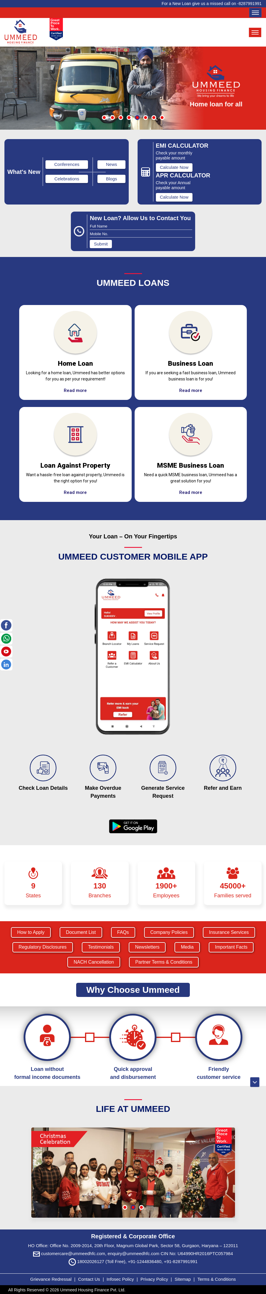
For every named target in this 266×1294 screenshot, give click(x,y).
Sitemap (183, 1278)
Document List (80, 933)
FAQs (123, 933)
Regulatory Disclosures (41, 948)
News (111, 165)
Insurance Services (230, 933)
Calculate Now (174, 168)
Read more (75, 391)
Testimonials (100, 948)
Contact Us (89, 1278)
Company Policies (169, 933)
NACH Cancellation (93, 963)
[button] (104, 118)
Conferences (66, 165)
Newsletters (147, 948)
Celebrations (66, 179)
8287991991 (250, 3)
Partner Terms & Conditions (164, 963)
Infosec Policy (120, 1278)
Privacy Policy (155, 1278)
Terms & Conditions (217, 1278)
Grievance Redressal (51, 1278)
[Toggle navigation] (255, 12)
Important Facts (232, 948)
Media (188, 948)
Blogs (111, 179)
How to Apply (29, 933)
